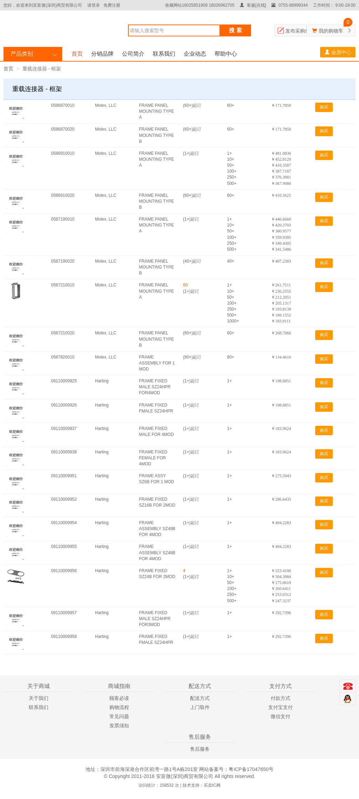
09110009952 (64, 499)
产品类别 (22, 54)
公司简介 (133, 54)
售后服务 (200, 749)
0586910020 (63, 195)
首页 (77, 54)
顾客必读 (119, 698)
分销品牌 (102, 54)
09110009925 (64, 380)
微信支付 (280, 716)
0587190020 (63, 261)
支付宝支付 (280, 707)
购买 (324, 107)
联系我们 (164, 54)
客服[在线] (253, 5)
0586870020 (63, 129)
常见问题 (119, 716)
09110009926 (64, 405)
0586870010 (63, 105)
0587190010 (63, 219)
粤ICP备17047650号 (251, 769)
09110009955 (64, 546)
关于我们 (38, 698)
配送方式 (200, 698)
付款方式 (280, 698)
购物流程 (119, 707)
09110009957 (64, 612)
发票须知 (119, 725)
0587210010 (63, 285)
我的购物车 (331, 31)
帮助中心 (226, 54)
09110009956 (64, 570)
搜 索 (235, 30)
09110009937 (64, 428)
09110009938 (64, 452)
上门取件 (200, 707)
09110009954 (64, 522)
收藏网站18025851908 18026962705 (200, 5)
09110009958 (64, 636)
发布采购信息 (300, 31)
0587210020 (63, 333)
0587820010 (63, 357)
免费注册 (111, 5)
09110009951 (64, 475)
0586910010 (63, 153)
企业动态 (195, 54)
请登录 (93, 5)
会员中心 (338, 52)
